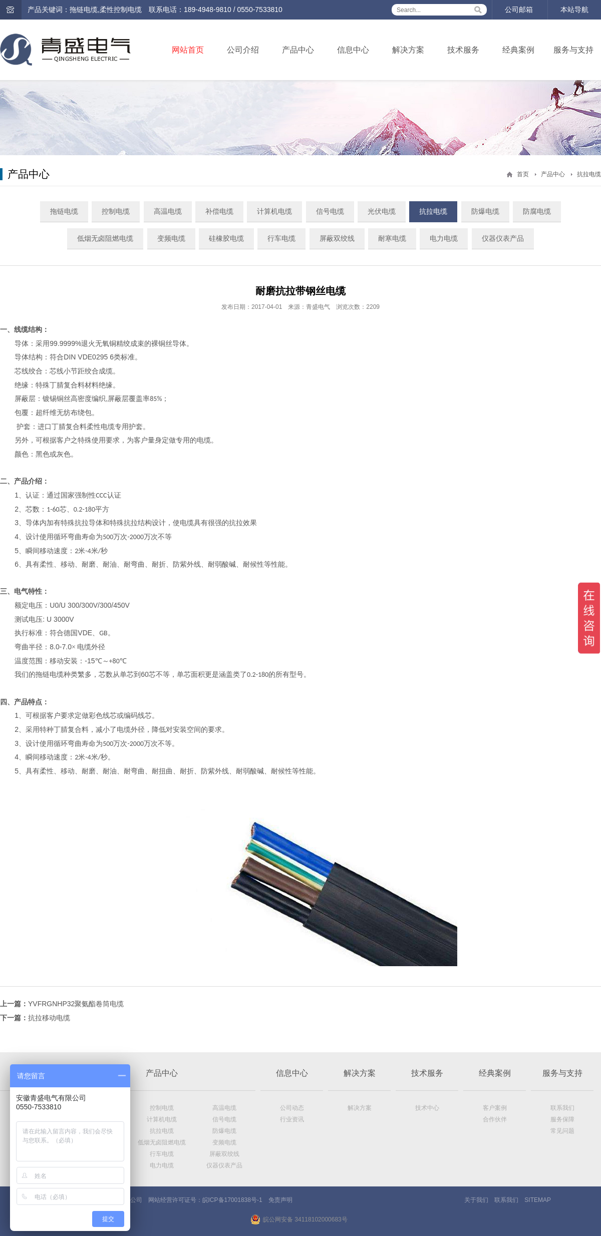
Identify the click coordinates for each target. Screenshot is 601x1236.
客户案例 (495, 1107)
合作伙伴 (495, 1119)
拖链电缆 (64, 211)
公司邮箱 (519, 10)
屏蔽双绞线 (337, 238)
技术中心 (427, 1107)
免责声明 (280, 1199)
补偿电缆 (219, 211)
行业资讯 (292, 1119)
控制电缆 (116, 211)
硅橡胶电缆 (226, 238)
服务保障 (562, 1119)
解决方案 (408, 50)
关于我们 (476, 1199)
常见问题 (562, 1130)
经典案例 (518, 50)
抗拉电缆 (589, 174)
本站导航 (574, 10)
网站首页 (188, 50)
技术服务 (463, 50)
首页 (523, 174)
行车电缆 (281, 238)
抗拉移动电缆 (49, 1018)
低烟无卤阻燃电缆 (105, 238)
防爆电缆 (485, 211)
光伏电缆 (382, 211)
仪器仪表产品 (503, 238)
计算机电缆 (274, 211)
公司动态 (292, 1107)
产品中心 (298, 50)
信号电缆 (330, 211)
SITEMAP (537, 1199)
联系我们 (562, 1107)
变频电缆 (171, 238)
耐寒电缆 (392, 238)
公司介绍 (243, 50)
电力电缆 (444, 238)
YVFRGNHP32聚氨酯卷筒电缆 (76, 1004)
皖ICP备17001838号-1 (232, 1199)
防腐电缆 (537, 211)
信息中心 (353, 50)
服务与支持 (573, 50)
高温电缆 (168, 211)
